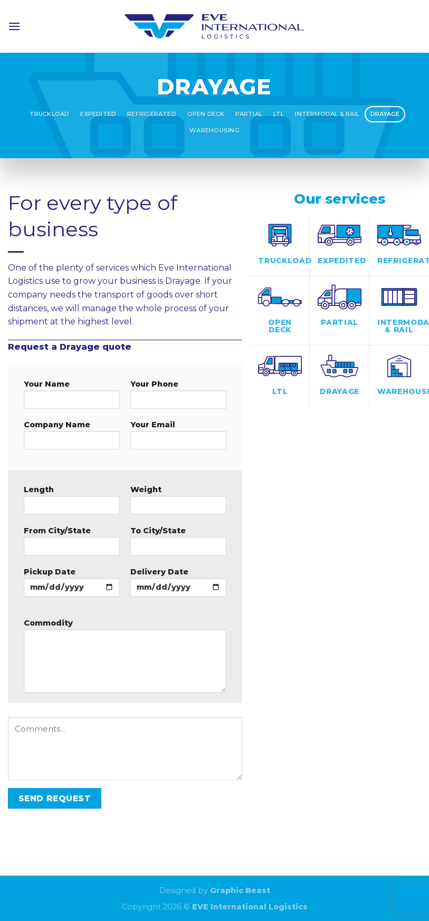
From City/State (72, 544)
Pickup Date (72, 585)
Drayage (385, 114)
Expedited (98, 114)
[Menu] (14, 26)
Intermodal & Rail (327, 114)
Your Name (72, 397)
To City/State (178, 544)
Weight (178, 503)
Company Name (72, 438)
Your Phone (178, 397)
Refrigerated (151, 114)
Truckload (50, 114)
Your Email (178, 438)
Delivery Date (178, 585)
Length (72, 503)
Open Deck (206, 114)
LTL (278, 114)
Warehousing (214, 130)
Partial (248, 114)
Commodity (125, 659)
